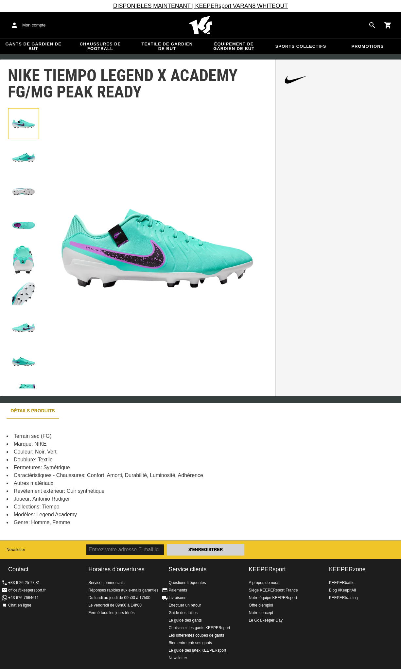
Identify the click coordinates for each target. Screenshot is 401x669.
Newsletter (16, 549)
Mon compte (34, 25)
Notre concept (261, 612)
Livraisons (177, 597)
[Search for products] (372, 25)
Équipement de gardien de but (233, 46)
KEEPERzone (347, 569)
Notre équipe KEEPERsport (273, 597)
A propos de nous (264, 582)
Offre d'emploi (261, 605)
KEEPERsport (267, 569)
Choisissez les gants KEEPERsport (199, 628)
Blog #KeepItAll (342, 590)
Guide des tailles (183, 612)
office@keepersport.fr (27, 590)
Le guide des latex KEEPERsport (197, 650)
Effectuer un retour (184, 605)
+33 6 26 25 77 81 (24, 582)
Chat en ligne (19, 605)
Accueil (200, 25)
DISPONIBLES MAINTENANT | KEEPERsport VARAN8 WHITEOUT (200, 6)
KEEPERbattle (342, 582)
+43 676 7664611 (23, 597)
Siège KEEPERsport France (273, 590)
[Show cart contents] (387, 25)
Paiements (177, 590)
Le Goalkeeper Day (266, 620)
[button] (23, 123)
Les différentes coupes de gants (196, 635)
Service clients (187, 569)
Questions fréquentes (187, 582)
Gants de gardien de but (33, 46)
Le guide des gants (184, 620)
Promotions (367, 46)
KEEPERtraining (343, 597)
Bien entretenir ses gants (190, 643)
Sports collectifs (300, 46)
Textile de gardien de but (167, 46)
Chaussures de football (100, 46)
